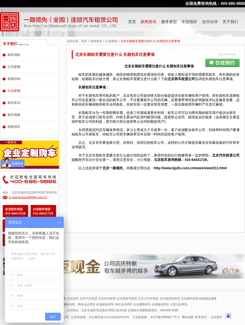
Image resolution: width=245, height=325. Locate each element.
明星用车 (14, 127)
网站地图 (188, 317)
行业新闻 (111, 41)
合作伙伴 (210, 22)
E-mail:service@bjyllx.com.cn (28, 197)
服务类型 (169, 22)
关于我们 (230, 22)
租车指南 (14, 115)
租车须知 (14, 55)
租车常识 (14, 103)
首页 (132, 22)
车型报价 (189, 22)
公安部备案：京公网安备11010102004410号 (100, 317)
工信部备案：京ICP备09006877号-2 (155, 317)
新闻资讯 (148, 22)
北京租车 (216, 317)
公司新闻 (14, 67)
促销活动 (14, 79)
